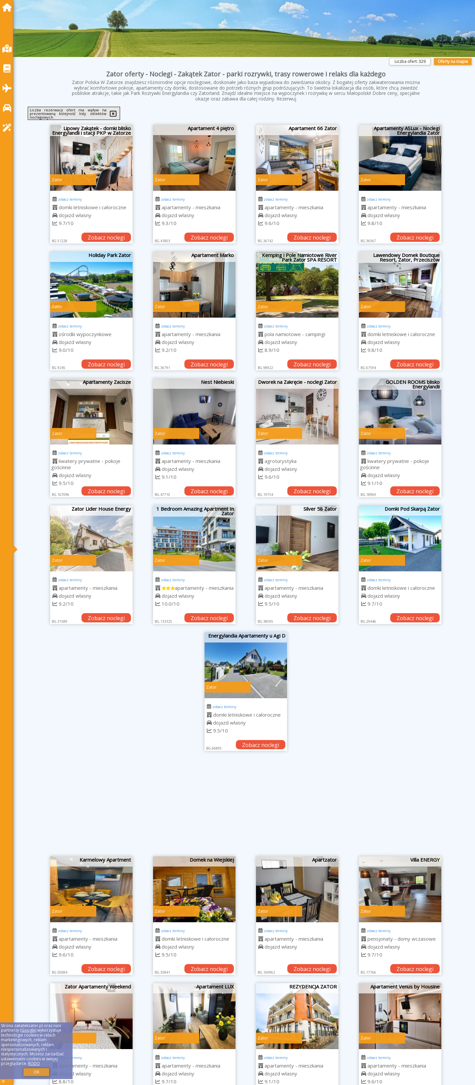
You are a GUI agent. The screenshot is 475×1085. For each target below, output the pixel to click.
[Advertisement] (246, 807)
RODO (34, 1063)
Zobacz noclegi (106, 237)
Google (28, 1030)
